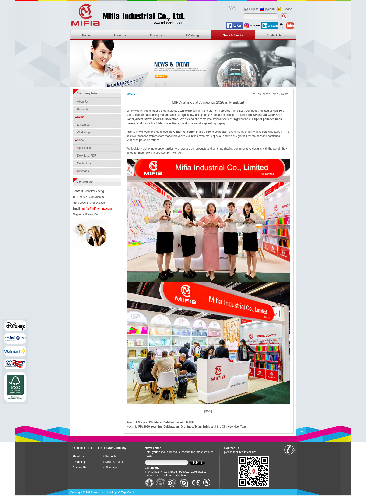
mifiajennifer (90, 214)
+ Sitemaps (110, 467)
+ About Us (77, 456)
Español (287, 9)
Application (84, 148)
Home (86, 35)
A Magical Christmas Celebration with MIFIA (164, 422)
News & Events (233, 35)
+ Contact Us (78, 467)
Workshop (83, 132)
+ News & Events (113, 462)
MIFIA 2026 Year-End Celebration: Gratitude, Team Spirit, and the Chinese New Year (190, 426)
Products (156, 35)
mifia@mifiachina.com (97, 208)
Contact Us (274, 35)
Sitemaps (83, 171)
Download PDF (86, 155)
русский (270, 9)
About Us (120, 35)
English (253, 9)
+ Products (109, 456)
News (80, 117)
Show (80, 140)
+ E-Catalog (77, 462)
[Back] (208, 411)
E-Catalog (192, 35)
